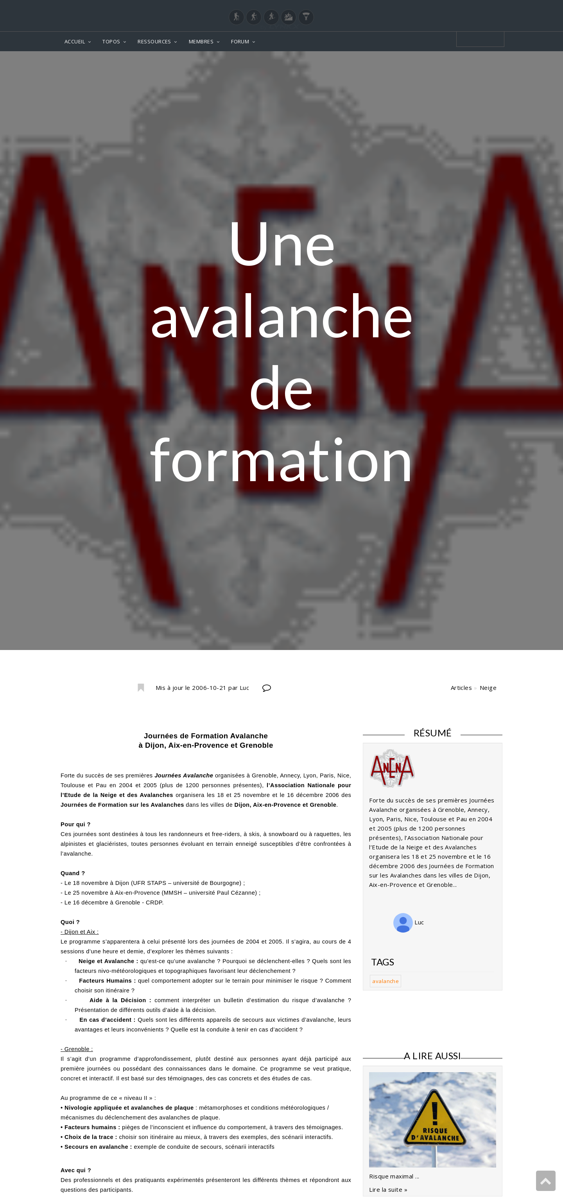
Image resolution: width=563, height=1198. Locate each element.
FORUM (240, 41)
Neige (488, 687)
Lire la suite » (388, 1189)
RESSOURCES (154, 41)
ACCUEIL (75, 41)
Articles (461, 687)
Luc (408, 922)
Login (463, 7)
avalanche (385, 981)
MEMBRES (201, 41)
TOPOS (111, 41)
